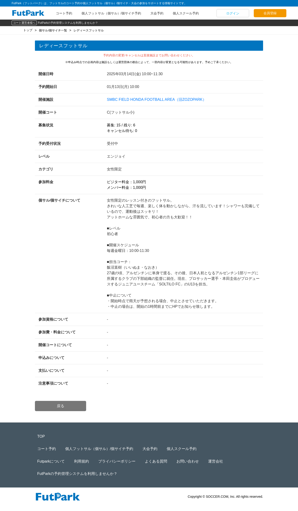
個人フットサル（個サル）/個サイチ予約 (111, 13)
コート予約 (64, 13)
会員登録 (270, 13)
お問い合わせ (187, 461)
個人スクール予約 (186, 13)
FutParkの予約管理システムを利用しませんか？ (68, 22)
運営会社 (215, 461)
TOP (41, 436)
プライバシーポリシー (116, 461)
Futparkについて (51, 461)
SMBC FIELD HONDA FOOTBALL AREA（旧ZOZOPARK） (156, 100)
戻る (60, 406)
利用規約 (81, 461)
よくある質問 (156, 461)
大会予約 (156, 13)
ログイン (232, 13)
